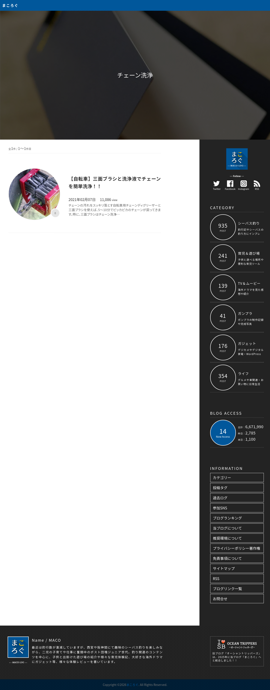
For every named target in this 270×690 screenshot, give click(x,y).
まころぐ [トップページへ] (10, 5)
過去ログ (220, 497)
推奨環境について (227, 538)
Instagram (243, 185)
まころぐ (132, 684)
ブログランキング (227, 518)
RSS (257, 185)
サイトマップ (224, 568)
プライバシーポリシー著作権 (236, 548)
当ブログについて (227, 528)
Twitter (217, 185)
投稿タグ (220, 487)
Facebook (230, 185)
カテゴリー (222, 477)
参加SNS (220, 507)
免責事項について (227, 558)
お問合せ (220, 598)
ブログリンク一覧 (227, 588)
